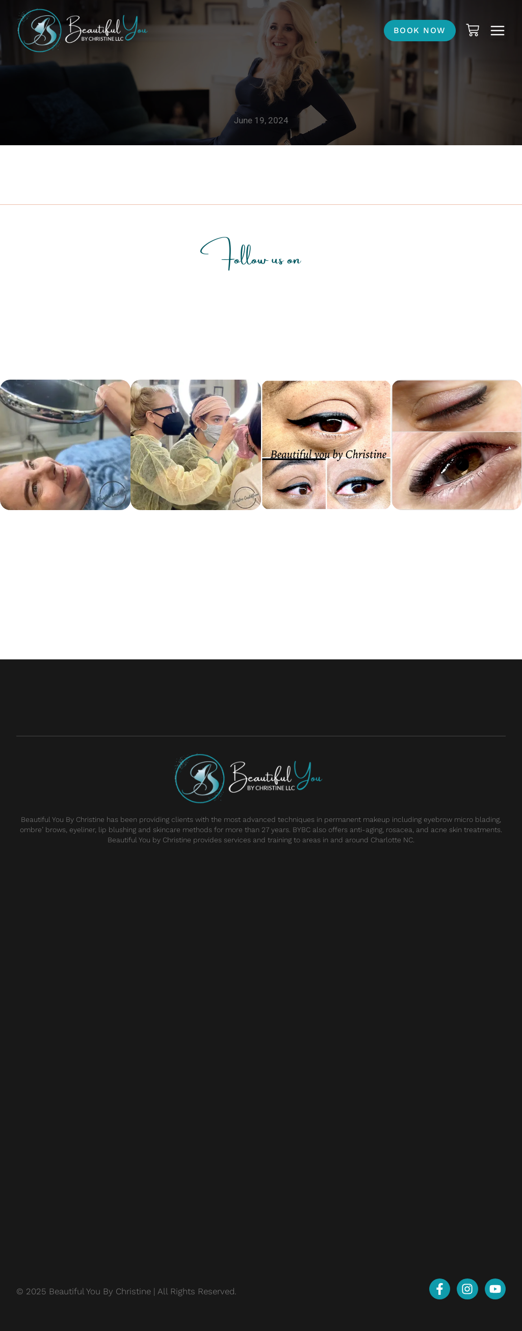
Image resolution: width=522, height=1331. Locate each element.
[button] (497, 30)
